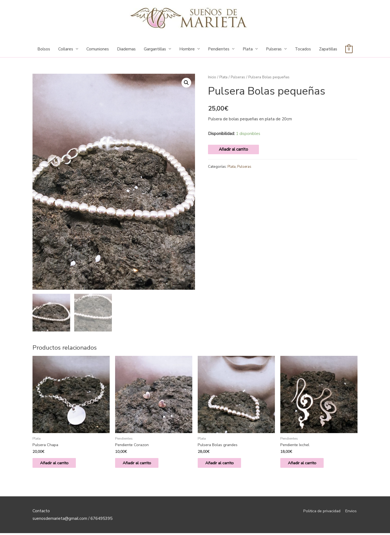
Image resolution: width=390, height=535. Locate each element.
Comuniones (97, 49)
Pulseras (274, 49)
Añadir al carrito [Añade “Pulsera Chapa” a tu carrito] (58, 464)
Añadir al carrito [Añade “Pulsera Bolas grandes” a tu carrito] (223, 464)
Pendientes (218, 49)
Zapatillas (328, 49)
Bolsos (43, 49)
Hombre (187, 49)
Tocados (303, 49)
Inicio (212, 77)
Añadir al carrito (233, 149)
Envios (352, 512)
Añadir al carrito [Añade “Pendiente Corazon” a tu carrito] (140, 464)
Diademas (126, 49)
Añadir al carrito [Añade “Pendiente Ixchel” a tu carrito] (305, 464)
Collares (65, 49)
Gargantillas (155, 49)
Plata (248, 49)
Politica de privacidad (320, 512)
